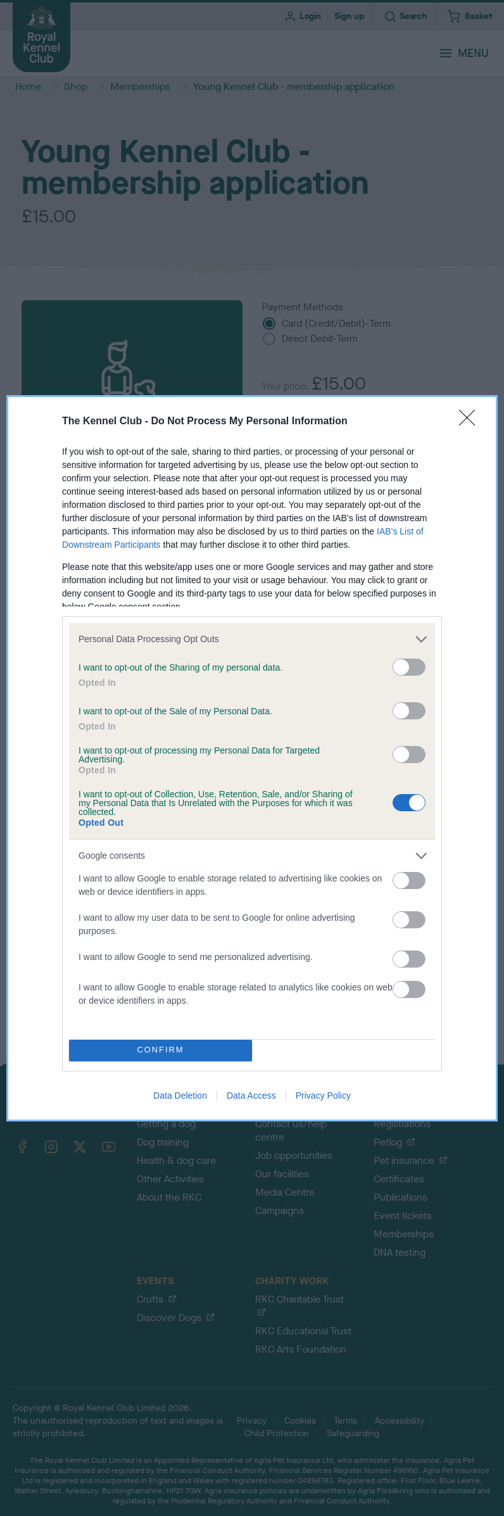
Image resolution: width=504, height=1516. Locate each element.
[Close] (471, 422)
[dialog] (252, 758)
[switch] (409, 667)
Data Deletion (180, 1095)
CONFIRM (160, 1050)
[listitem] (252, 639)
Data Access (251, 1095)
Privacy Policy (323, 1095)
